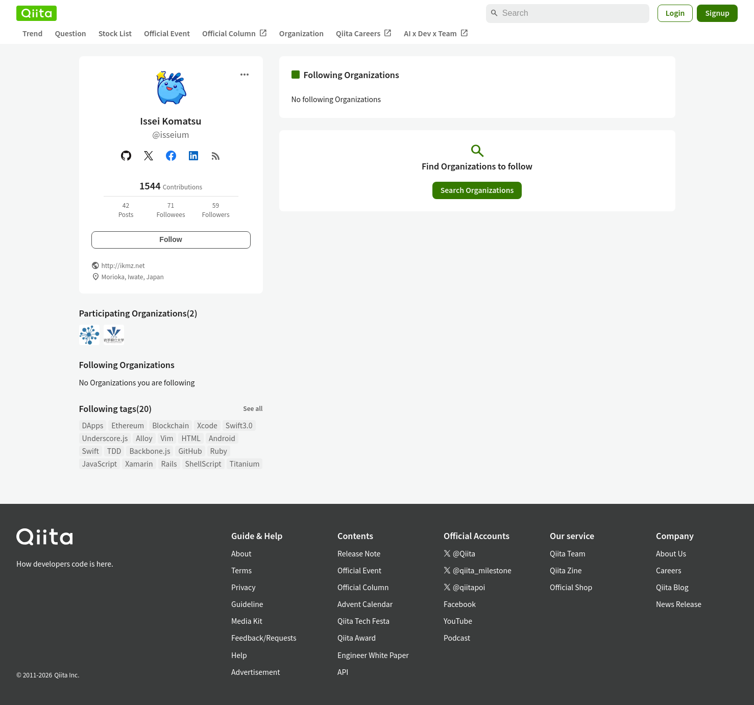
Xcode (207, 425)
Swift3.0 (239, 425)
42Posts (126, 209)
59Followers (215, 209)
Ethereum (127, 425)
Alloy (144, 438)
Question (70, 33)
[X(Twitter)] (148, 155)
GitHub (190, 451)
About (241, 553)
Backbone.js (149, 451)
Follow (170, 239)
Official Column (234, 33)
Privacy (243, 587)
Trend (32, 33)
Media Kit (246, 621)
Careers (668, 570)
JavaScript (99, 463)
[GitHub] (126, 155)
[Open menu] (244, 74)
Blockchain (170, 425)
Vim (167, 438)
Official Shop (571, 587)
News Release (678, 604)
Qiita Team (568, 553)
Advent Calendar (365, 604)
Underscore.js (105, 438)
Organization (301, 33)
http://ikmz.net (123, 265)
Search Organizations (477, 190)
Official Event (167, 33)
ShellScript (203, 463)
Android (222, 438)
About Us (671, 553)
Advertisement (255, 672)
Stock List (115, 33)
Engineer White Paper (373, 655)
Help (239, 655)
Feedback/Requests (264, 638)
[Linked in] (193, 155)
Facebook (460, 604)
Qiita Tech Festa (363, 621)
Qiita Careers (364, 33)
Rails (169, 463)
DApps (93, 425)
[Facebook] (171, 155)
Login (675, 13)
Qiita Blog (672, 587)
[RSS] (216, 155)
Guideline (247, 604)
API (342, 672)
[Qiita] (36, 13)
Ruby (218, 451)
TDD (114, 451)
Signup (717, 13)
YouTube (458, 621)
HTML (191, 438)
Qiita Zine (566, 570)
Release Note (358, 553)
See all (252, 408)
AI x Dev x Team (436, 33)
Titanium (245, 463)
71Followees (170, 209)
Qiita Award (356, 638)
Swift (90, 451)
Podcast (457, 638)
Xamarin (139, 463)
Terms (241, 570)
